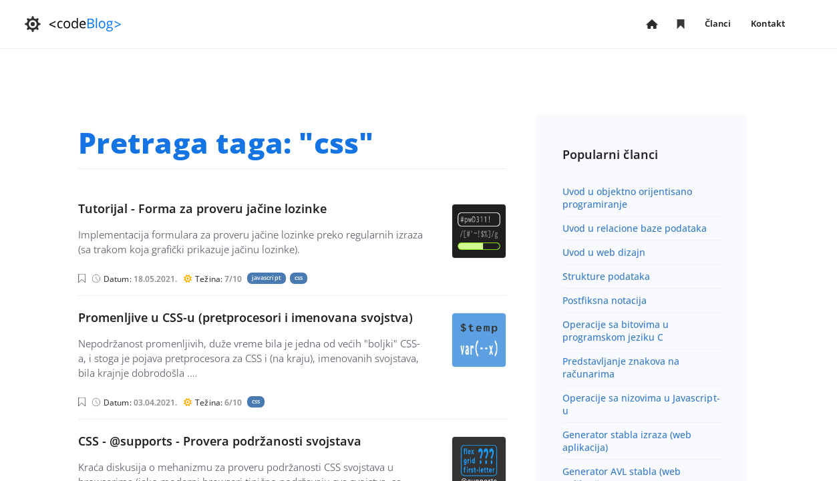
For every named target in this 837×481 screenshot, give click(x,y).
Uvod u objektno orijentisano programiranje (627, 197)
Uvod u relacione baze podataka (634, 228)
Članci (718, 24)
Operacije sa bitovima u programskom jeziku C (615, 330)
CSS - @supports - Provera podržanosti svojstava (219, 441)
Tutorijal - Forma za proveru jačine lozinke (202, 208)
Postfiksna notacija (604, 300)
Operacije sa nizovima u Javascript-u (641, 404)
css (299, 277)
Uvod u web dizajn (603, 252)
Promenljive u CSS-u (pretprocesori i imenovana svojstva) (245, 317)
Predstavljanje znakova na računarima (621, 367)
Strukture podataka (606, 276)
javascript (266, 277)
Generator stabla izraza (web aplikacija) (627, 441)
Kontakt (768, 23)
